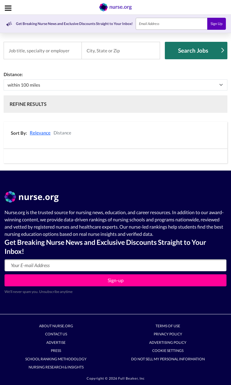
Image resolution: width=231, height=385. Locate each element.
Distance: (13, 74)
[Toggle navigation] (8, 8)
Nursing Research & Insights (56, 367)
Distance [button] (62, 132)
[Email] (172, 24)
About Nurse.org (56, 326)
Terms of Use (168, 326)
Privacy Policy (168, 334)
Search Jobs (201, 50)
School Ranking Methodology (56, 359)
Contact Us (56, 334)
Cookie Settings (167, 351)
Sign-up (116, 280)
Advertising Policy (167, 342)
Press (56, 351)
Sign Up (217, 23)
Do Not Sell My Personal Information (168, 359)
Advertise (56, 342)
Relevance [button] (40, 132)
